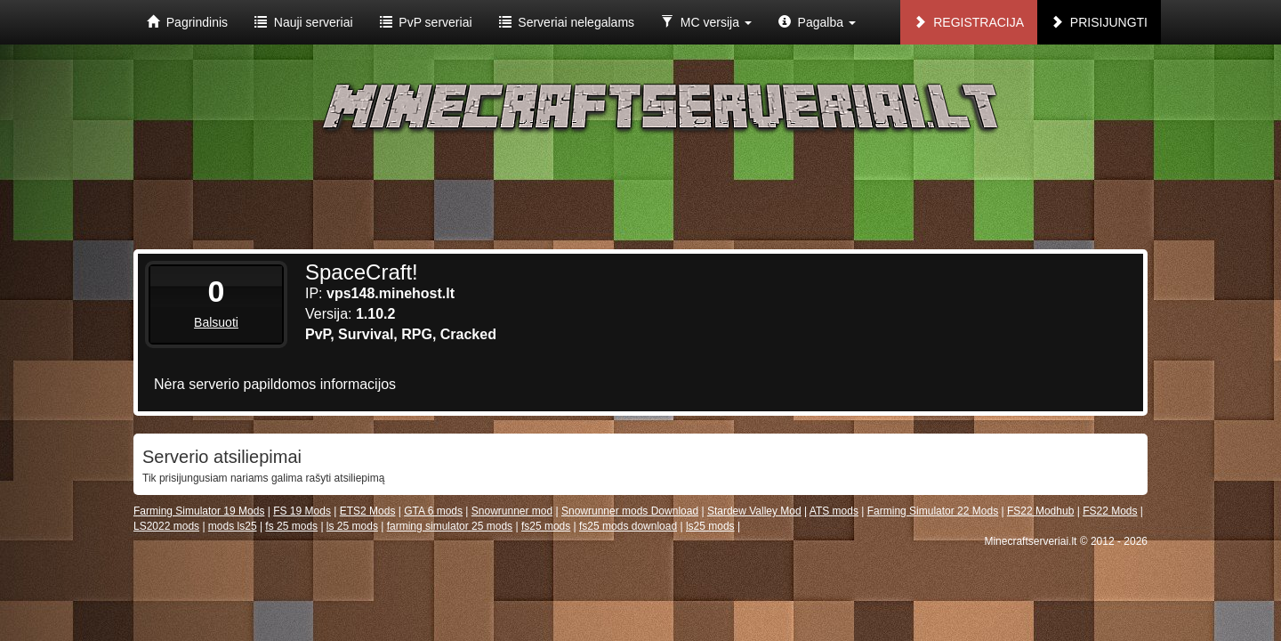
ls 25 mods (352, 526)
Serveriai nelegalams (567, 22)
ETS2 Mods (368, 511)
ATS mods (834, 511)
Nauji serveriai (303, 22)
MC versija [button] (706, 22)
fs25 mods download (628, 526)
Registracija (969, 22)
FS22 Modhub (1040, 511)
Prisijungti (1099, 22)
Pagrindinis (187, 22)
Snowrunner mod (511, 511)
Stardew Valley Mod (754, 511)
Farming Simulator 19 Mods (198, 511)
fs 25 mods (291, 526)
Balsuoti (216, 322)
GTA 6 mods (433, 511)
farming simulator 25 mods (449, 526)
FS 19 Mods (302, 511)
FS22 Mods (1110, 511)
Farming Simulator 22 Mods (932, 511)
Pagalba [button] (817, 22)
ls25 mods (710, 526)
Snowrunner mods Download (629, 511)
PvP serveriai (426, 22)
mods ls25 (232, 526)
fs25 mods (545, 526)
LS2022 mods (166, 526)
